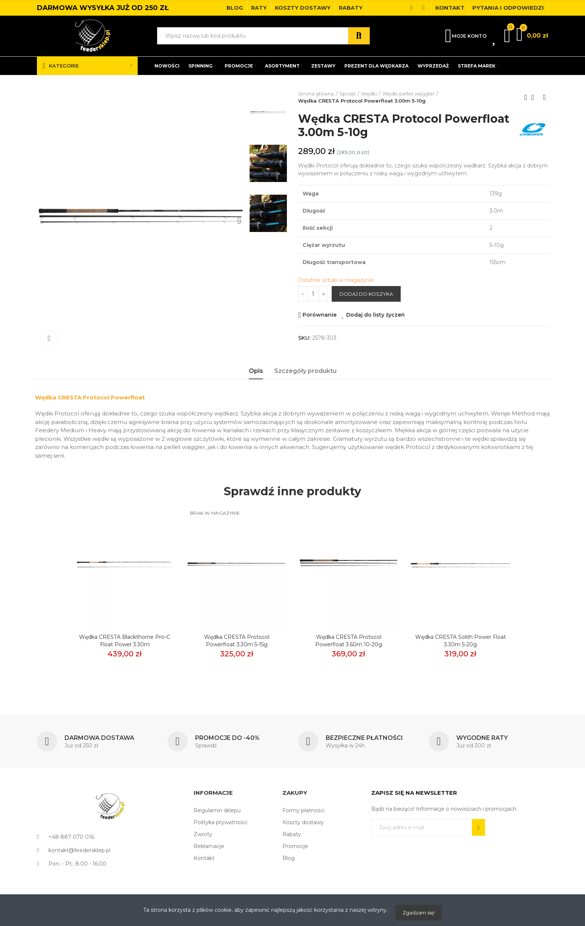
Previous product (525, 97)
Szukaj (359, 35)
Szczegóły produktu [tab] (305, 370)
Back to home (535, 97)
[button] (234, 8)
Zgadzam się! (419, 913)
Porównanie (320, 314)
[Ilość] (313, 294)
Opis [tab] (256, 370)
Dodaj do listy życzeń (375, 314)
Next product (544, 97)
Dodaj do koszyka (366, 294)
